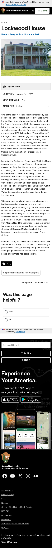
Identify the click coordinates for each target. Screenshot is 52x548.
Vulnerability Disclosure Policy (15, 523)
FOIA (3, 499)
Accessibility (7, 490)
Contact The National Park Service (17, 507)
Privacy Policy (7, 494)
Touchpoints (20, 332)
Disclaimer (6, 519)
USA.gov (5, 528)
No (10, 319)
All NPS (26, 360)
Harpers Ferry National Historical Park (20, 34)
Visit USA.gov (9, 542)
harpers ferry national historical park (21, 272)
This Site (26, 353)
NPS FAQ (5, 511)
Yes (11, 311)
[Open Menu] (42, 11)
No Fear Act (6, 515)
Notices (4, 503)
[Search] (26, 345)
